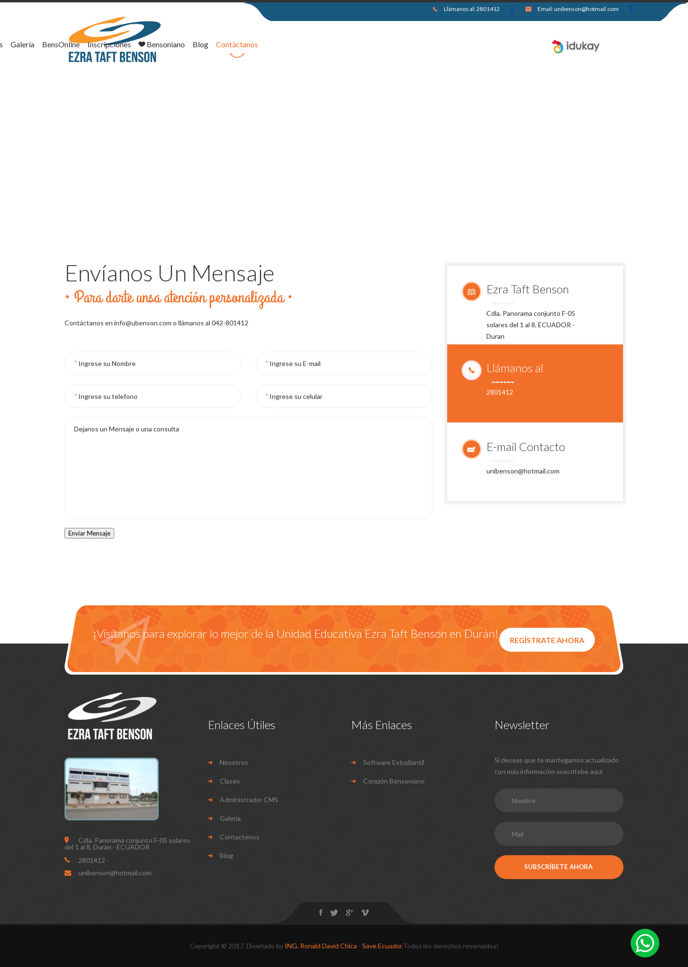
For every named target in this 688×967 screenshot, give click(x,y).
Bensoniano (387, 45)
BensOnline (286, 45)
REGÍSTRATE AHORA (547, 640)
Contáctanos (462, 45)
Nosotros (212, 45)
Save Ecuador (382, 946)
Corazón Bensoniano (394, 781)
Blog (426, 45)
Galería (248, 45)
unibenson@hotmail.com (586, 8)
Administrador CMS (249, 799)
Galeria (230, 818)
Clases (230, 781)
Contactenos (239, 837)
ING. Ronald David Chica (321, 946)
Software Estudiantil (393, 762)
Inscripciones (334, 45)
